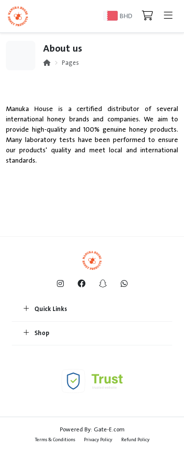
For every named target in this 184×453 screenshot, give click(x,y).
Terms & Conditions (55, 439)
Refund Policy (135, 439)
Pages (70, 62)
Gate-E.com (109, 429)
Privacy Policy (98, 439)
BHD (126, 16)
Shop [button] (37, 334)
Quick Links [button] (45, 309)
